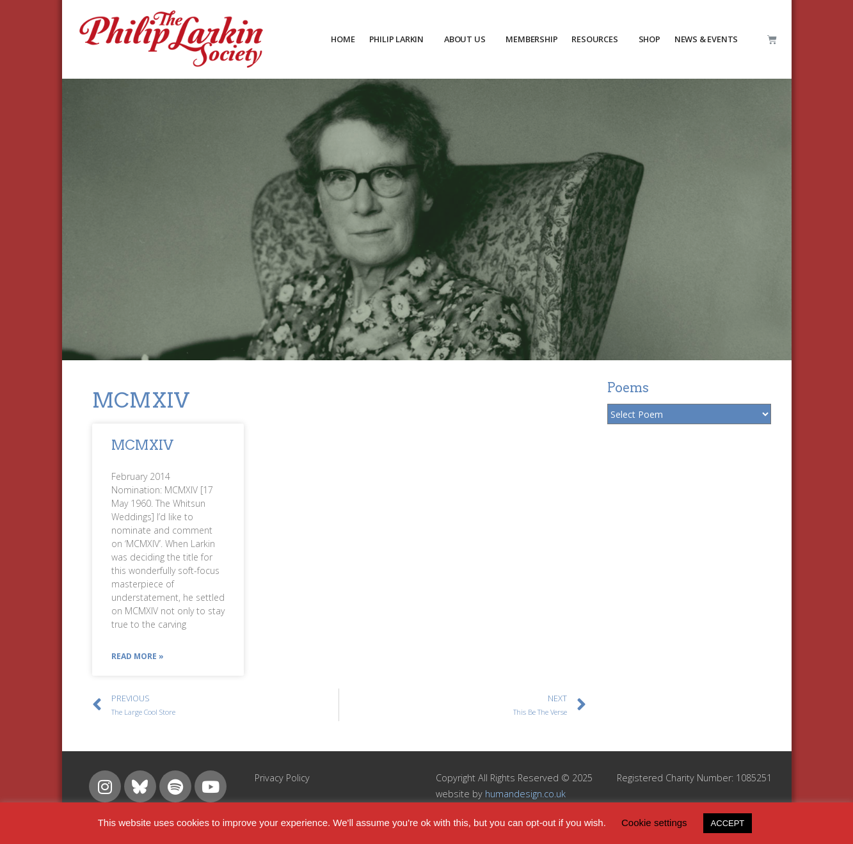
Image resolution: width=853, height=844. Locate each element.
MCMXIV (142, 445)
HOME (343, 39)
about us (464, 39)
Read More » (137, 656)
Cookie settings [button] (654, 822)
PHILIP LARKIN (396, 39)
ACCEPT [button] (728, 823)
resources (594, 39)
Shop (649, 39)
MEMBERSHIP (531, 39)
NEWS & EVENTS (706, 39)
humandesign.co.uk (525, 794)
